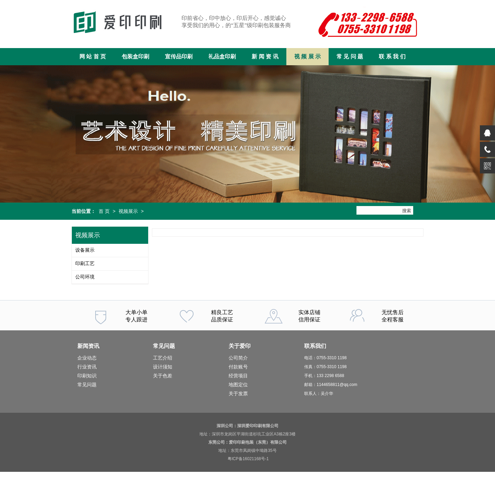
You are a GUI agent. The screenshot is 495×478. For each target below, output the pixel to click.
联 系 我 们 (392, 56)
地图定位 (238, 384)
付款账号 (238, 366)
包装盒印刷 (135, 56)
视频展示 (128, 211)
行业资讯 (87, 366)
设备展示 (85, 250)
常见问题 (87, 384)
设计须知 (162, 366)
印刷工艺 (85, 263)
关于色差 (162, 375)
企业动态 (87, 358)
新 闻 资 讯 (265, 56)
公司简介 (238, 358)
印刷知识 (87, 375)
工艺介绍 (162, 358)
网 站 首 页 (92, 56)
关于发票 (238, 393)
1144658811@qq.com (337, 384)
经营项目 (238, 375)
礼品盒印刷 (222, 56)
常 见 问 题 (350, 56)
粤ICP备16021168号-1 (248, 458)
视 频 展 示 (307, 56)
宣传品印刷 (178, 56)
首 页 (104, 211)
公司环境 (85, 277)
